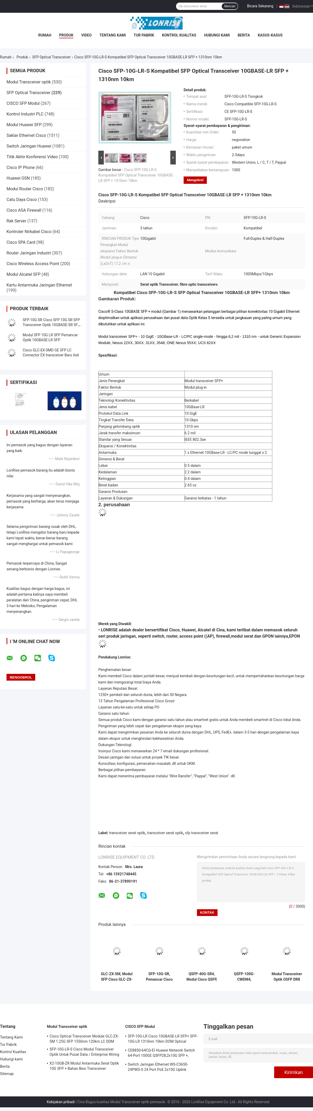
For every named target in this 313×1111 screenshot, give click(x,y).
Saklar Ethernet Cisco (26, 135)
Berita (244, 35)
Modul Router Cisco (25, 188)
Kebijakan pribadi (61, 1102)
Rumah (44, 35)
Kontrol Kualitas (179, 35)
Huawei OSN (18, 178)
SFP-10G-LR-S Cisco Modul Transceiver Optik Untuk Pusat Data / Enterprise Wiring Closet (84, 1052)
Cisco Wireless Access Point (33, 263)
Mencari (230, 6)
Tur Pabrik (144, 35)
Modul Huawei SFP (24, 124)
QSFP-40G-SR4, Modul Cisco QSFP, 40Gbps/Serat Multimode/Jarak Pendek (201, 977)
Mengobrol (195, 180)
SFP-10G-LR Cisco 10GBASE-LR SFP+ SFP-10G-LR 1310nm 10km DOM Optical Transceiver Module (163, 1039)
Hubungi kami (217, 35)
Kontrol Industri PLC (25, 114)
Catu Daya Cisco (22, 199)
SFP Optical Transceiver (51, 57)
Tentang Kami (112, 35)
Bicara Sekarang (260, 6)
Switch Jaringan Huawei (29, 146)
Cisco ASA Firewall (24, 210)
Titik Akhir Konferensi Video (32, 156)
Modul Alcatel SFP (23, 274)
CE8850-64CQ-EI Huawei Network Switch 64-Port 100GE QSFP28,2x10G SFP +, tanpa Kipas (161, 1053)
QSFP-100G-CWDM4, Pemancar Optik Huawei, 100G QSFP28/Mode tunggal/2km (244, 977)
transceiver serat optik (127, 833)
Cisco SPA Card (21, 242)
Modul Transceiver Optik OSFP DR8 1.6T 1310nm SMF (287, 977)
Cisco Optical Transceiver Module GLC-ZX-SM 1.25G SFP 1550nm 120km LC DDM (84, 1038)
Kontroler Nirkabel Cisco (29, 231)
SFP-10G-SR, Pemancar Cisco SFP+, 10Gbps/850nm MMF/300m (159, 977)
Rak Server (16, 220)
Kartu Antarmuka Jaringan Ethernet (39, 285)
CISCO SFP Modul (23, 103)
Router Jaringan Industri (29, 253)
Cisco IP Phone (21, 167)
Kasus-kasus (270, 35)
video (86, 35)
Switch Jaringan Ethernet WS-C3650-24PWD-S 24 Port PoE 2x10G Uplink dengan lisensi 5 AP (158, 1067)
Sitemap (7, 1074)
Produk (66, 35)
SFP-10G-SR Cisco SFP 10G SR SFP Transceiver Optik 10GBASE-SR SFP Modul (51, 325)
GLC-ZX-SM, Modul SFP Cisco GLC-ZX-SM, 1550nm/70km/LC (117, 977)
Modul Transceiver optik (29, 82)
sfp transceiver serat (201, 833)
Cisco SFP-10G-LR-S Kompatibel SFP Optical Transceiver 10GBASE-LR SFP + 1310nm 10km (136, 175)
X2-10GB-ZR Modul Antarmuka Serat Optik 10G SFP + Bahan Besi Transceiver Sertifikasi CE (84, 1066)
